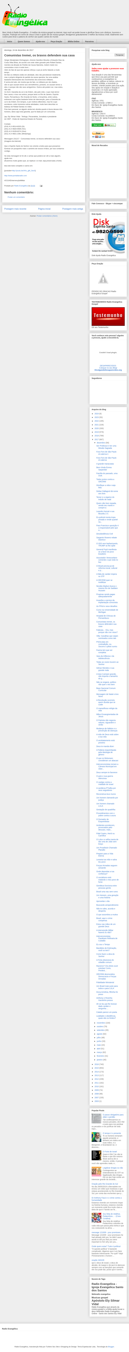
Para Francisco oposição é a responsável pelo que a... (107, 527)
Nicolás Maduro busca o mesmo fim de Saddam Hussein (107, 588)
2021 (97, 425)
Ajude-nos (40, 41)
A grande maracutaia (105, 464)
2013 (97, 1075)
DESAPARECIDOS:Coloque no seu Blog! (108, 367)
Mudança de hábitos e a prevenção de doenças (106, 729)
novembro (101, 1023)
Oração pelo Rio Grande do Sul (105, 1184)
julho (99, 1037)
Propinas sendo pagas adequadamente (105, 595)
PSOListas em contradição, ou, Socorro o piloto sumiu (106, 644)
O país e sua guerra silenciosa (104, 777)
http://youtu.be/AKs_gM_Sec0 (23, 171)
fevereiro (101, 1056)
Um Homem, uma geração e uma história (107, 896)
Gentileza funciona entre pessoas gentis (106, 887)
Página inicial (44, 209)
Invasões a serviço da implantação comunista (107, 601)
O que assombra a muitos (107, 914)
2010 (97, 1086)
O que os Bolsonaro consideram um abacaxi (107, 759)
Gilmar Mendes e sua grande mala (105, 669)
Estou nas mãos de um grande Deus (106, 925)
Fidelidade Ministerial (105, 982)
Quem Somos (24, 41)
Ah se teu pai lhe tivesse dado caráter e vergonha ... (106, 1006)
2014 (97, 1072)
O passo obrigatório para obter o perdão (113, 1116)
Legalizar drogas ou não (113, 1168)
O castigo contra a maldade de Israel (104, 783)
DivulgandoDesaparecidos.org (108, 370)
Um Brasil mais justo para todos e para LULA (107, 987)
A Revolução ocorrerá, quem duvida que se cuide (105, 702)
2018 (97, 436)
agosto (100, 1034)
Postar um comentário (16, 197)
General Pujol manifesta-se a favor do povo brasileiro (106, 551)
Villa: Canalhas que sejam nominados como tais (107, 637)
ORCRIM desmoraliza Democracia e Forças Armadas (106, 976)
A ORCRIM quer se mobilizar (104, 581)
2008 (97, 1094)
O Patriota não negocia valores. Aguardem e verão (106, 722)
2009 (97, 1090)
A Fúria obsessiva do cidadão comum (105, 961)
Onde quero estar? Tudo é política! (106, 1246)
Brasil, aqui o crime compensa (104, 919)
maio (99, 1045)
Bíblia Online (73, 41)
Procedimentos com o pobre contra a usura (106, 814)
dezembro (101, 443)
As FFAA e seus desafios (106, 606)
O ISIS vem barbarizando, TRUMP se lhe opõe (107, 544)
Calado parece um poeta (106, 1012)
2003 (97, 1101)
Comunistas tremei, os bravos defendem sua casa (106, 624)
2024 (97, 414)
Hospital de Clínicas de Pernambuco (106, 617)
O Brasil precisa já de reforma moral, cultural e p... (106, 568)
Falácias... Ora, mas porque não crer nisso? (107, 631)
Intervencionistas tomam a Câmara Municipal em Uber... (107, 766)
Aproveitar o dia (103, 901)
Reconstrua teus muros (106, 794)
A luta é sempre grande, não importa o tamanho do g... (107, 676)
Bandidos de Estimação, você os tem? (106, 949)
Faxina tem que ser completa (104, 651)
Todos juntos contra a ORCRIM (105, 480)
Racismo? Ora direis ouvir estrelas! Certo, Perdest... (107, 968)
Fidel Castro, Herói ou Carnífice (105, 834)
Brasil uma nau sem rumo (107, 892)
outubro (100, 1026)
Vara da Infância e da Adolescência (105, 657)
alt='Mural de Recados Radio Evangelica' (108, 172)
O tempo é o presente (112, 1133)
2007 (97, 1097)
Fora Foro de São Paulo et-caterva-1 (106, 453)
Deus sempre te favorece (106, 772)
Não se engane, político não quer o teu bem (106, 683)
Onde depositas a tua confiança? (105, 872)
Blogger (111, 1347)
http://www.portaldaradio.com (15, 176)
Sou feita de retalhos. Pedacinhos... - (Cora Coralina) (112, 1216)
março (100, 1052)
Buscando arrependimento (107, 905)
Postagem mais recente (15, 209)
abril (99, 1049)
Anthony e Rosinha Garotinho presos (104, 999)
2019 (97, 432)
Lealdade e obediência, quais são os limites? (106, 1017)
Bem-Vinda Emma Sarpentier (104, 468)
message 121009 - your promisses (106, 1232)
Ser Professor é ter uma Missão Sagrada (106, 447)
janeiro (100, 1060)
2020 (97, 428)
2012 (97, 1079)
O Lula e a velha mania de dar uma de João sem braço (107, 841)
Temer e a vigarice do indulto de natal (105, 498)
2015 (97, 1068)
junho (99, 1041)
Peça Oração (56, 41)
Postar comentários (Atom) (47, 216)
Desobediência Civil (104, 534)
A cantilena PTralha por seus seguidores (106, 789)
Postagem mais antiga (72, 209)
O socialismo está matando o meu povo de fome (107, 879)
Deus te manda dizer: (105, 746)
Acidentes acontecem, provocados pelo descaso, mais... (105, 827)
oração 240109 (98, 1260)
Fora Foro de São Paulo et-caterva (106, 459)
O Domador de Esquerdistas (102, 820)
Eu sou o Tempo (103, 944)
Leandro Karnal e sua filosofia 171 (105, 512)
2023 (97, 417)
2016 (97, 1064)
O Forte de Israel (110, 1152)
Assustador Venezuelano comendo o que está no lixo (107, 560)
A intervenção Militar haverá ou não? (104, 931)
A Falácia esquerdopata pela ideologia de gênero (106, 752)
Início (9, 41)
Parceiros (89, 41)
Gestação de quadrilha (105, 809)
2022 (97, 421)
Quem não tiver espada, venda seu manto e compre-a (106, 505)
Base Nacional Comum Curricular (106, 689)
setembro (101, 1030)
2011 (97, 1083)
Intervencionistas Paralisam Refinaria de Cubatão (106, 938)
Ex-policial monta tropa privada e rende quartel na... (107, 519)
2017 (97, 439)
